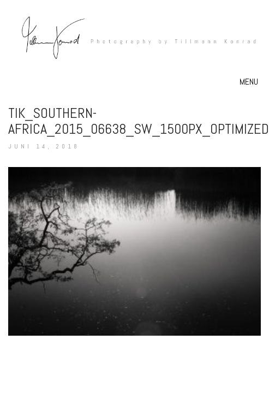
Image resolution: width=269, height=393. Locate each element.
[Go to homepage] (134, 44)
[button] (250, 82)
